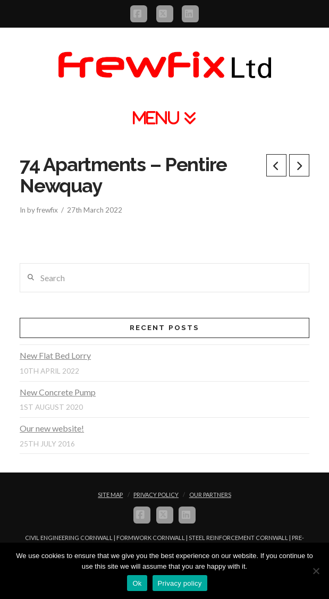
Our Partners (210, 494)
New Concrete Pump (58, 392)
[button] (165, 117)
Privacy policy (180, 583)
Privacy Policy (156, 494)
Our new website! (52, 428)
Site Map (110, 494)
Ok (136, 583)
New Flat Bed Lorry (55, 355)
